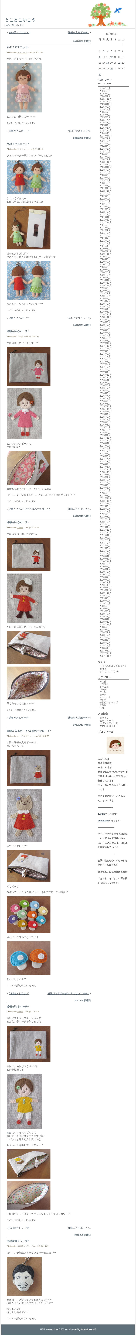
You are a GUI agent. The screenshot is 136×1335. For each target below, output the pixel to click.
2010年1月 (105, 585)
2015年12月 (106, 406)
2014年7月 (105, 451)
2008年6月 (105, 635)
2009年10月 (106, 593)
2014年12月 (106, 438)
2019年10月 (106, 285)
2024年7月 (105, 143)
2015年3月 (105, 430)
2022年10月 (106, 191)
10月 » (108, 79)
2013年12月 (106, 469)
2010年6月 (105, 572)
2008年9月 (105, 627)
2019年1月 (105, 309)
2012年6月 (105, 514)
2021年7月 (105, 230)
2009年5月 (105, 606)
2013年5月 (105, 487)
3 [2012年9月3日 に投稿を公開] (103, 51)
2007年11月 (106, 653)
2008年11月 (106, 621)
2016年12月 (106, 374)
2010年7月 (105, 569)
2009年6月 (105, 603)
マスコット (22, 52)
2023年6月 (105, 172)
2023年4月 (105, 177)
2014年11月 (106, 440)
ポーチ (20, 336)
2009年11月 (106, 590)
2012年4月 (105, 519)
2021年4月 (105, 238)
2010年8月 (105, 566)
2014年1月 (105, 466)
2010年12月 (106, 556)
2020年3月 (105, 272)
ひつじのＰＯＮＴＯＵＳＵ (113, 666)
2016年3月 (105, 398)
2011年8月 (105, 540)
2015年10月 (106, 411)
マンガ (103, 700)
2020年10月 (106, 254)
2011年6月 (105, 545)
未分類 (103, 705)
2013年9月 (105, 477)
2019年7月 (105, 293)
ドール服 (104, 686)
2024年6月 (105, 146)
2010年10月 (106, 561)
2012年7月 (105, 511)
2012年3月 (105, 522)
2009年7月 (105, 600)
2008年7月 (105, 632)
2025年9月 (105, 106)
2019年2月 (105, 306)
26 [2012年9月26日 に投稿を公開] (111, 68)
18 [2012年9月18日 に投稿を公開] (107, 62)
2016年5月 (105, 393)
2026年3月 (105, 91)
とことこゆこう (20, 20)
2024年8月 (105, 141)
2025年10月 (106, 104)
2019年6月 (105, 296)
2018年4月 (105, 332)
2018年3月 (105, 335)
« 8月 (100, 79)
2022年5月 (105, 204)
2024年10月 (106, 135)
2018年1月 (105, 340)
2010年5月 (105, 574)
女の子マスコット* (19, 32)
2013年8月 (105, 480)
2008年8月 (105, 629)
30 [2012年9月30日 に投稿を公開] (100, 74)
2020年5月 (105, 267)
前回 (9, 1132)
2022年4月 (105, 206)
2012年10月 (106, 503)
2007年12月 (106, 650)
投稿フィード (106, 720)
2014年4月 (105, 459)
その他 (103, 681)
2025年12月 (106, 99)
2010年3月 (105, 579)
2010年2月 (105, 582)
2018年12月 (106, 311)
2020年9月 (105, 256)
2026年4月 (105, 88)
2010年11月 (106, 558)
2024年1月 (105, 159)
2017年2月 (105, 369)
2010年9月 (105, 564)
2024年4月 (105, 151)
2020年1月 (105, 277)
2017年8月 (105, 353)
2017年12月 (106, 343)
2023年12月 (106, 162)
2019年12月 (106, 280)
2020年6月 (105, 264)
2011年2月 (105, 551)
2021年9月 (105, 225)
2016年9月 (105, 382)
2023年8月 (105, 170)
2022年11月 (106, 188)
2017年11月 (106, 346)
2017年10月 (106, 348)
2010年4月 (105, 577)
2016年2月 (105, 401)
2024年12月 (106, 130)
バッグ (103, 689)
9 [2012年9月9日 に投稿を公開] (99, 57)
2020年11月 (106, 251)
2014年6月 (105, 453)
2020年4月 (105, 269)
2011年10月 (106, 535)
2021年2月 (105, 243)
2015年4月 (105, 427)
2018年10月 (106, 317)
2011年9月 (105, 537)
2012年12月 (106, 498)
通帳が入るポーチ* (78, 32)
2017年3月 (105, 367)
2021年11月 (106, 219)
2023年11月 (106, 164)
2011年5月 (105, 548)
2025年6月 (105, 114)
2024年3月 (105, 154)
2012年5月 (105, 516)
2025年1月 (105, 127)
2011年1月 (105, 553)
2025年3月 (105, 122)
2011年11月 (106, 532)
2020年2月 (105, 275)
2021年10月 (106, 222)
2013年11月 (106, 472)
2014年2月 (105, 464)
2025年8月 (105, 109)
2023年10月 (106, 167)
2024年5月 (105, 148)
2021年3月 (105, 240)
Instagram (103, 820)
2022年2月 (105, 212)
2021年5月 (105, 235)
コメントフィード (109, 723)
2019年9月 (105, 288)
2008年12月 (106, 619)
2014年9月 (105, 445)
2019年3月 (105, 304)
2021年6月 (105, 233)
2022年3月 (105, 209)
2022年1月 (105, 214)
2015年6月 (105, 422)
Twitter (101, 814)
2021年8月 (105, 227)
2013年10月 (106, 474)
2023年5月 (105, 175)
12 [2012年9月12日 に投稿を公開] (111, 57)
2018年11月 (106, 314)
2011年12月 (106, 529)
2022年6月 (105, 201)
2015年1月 (105, 435)
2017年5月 (105, 361)
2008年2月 (105, 645)
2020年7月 (105, 261)
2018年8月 (105, 322)
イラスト (104, 684)
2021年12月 (106, 217)
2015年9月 (105, 414)
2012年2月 (105, 524)
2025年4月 (105, 120)
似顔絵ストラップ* (19, 993)
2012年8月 (105, 508)
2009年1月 (105, 616)
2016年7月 (105, 388)
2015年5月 (105, 424)
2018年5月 (105, 330)
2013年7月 (105, 482)
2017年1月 (105, 372)
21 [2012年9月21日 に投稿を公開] (119, 62)
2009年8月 (105, 598)
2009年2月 (105, 614)
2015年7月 (105, 419)
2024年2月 (105, 156)
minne (103, 668)
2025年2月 (105, 125)
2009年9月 (105, 595)
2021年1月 (105, 246)
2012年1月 (105, 527)
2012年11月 (106, 501)
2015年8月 (105, 417)
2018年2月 (105, 338)
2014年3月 (105, 461)
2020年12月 (106, 248)
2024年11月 (106, 133)
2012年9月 (105, 506)
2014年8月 (105, 448)
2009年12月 (106, 587)
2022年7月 (105, 198)
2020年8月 (105, 259)
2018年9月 (105, 319)
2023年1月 (105, 185)
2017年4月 (105, 364)
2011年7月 (105, 543)
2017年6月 (105, 359)
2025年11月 (106, 101)
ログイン (104, 718)
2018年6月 (105, 327)
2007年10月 (106, 656)
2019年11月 (106, 283)
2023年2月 (105, 183)
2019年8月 (105, 290)
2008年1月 (105, 648)
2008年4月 (105, 640)
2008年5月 (105, 637)
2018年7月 (105, 325)
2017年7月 (105, 356)
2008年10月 (106, 624)
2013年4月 (105, 490)
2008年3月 (105, 642)
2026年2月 (105, 93)
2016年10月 (106, 380)
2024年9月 (105, 138)
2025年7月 (105, 112)
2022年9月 (105, 193)
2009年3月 (105, 611)
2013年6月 (105, 485)
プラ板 (103, 692)
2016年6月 (105, 390)
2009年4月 (105, 608)
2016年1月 (105, 403)
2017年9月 (105, 351)
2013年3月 (105, 493)
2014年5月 (105, 456)
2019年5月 (105, 298)
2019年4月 (105, 301)
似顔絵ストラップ (25, 1246)
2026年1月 (105, 96)
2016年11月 (106, 377)
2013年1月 (105, 495)
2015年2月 (105, 432)
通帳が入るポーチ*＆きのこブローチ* (29, 509)
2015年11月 (106, 409)
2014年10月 (106, 443)
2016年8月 (105, 385)
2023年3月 (105, 180)
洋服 (102, 707)
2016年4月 (105, 395)
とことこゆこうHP (109, 671)
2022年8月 (105, 196)
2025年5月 (105, 117)
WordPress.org (107, 726)
